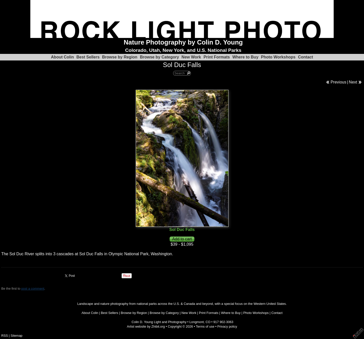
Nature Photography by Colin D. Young (183, 42)
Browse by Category (159, 57)
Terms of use (205, 326)
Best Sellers (88, 57)
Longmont (196, 322)
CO (208, 322)
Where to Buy (245, 57)
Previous (338, 82)
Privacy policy (227, 326)
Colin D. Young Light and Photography (159, 322)
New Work (191, 57)
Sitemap (16, 335)
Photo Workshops (278, 57)
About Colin (62, 57)
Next (353, 82)
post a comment (32, 288)
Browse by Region (120, 57)
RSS (4, 335)
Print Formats (216, 57)
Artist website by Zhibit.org (146, 326)
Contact (305, 57)
